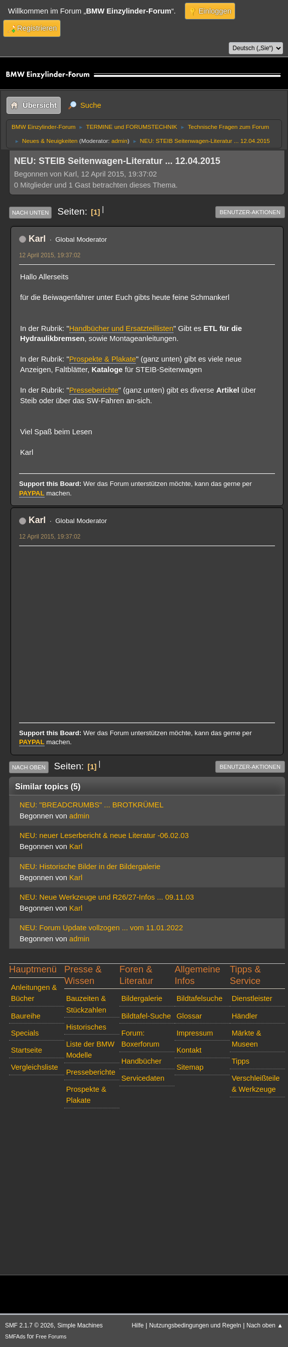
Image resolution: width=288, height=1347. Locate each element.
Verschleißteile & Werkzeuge (256, 1083)
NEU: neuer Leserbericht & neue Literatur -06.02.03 (104, 835)
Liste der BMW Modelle (90, 1049)
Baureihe (26, 1016)
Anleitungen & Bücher (34, 992)
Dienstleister (252, 998)
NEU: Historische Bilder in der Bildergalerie (90, 867)
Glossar (189, 1016)
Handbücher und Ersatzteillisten (121, 328)
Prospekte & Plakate (102, 359)
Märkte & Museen (246, 1038)
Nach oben (29, 767)
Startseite (26, 1050)
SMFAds (15, 1336)
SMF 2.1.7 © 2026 (29, 1325)
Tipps (240, 1061)
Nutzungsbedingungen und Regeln (195, 1325)
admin (119, 140)
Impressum (195, 1033)
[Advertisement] (147, 623)
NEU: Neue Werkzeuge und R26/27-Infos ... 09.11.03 (107, 897)
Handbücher (141, 1061)
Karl (37, 239)
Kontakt (189, 1050)
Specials (25, 1033)
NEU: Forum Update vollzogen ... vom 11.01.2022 (101, 928)
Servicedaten (143, 1078)
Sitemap (190, 1067)
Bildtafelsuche (200, 998)
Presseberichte (93, 390)
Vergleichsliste (34, 1067)
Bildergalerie (142, 998)
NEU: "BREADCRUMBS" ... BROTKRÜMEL (92, 805)
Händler (245, 1016)
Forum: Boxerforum (140, 1038)
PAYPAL (32, 493)
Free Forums (51, 1336)
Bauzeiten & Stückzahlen (86, 1004)
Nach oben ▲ (264, 1325)
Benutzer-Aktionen (250, 212)
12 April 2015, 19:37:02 (49, 255)
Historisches (86, 1027)
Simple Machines (80, 1325)
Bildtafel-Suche (146, 1016)
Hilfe (138, 1325)
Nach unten (30, 213)
